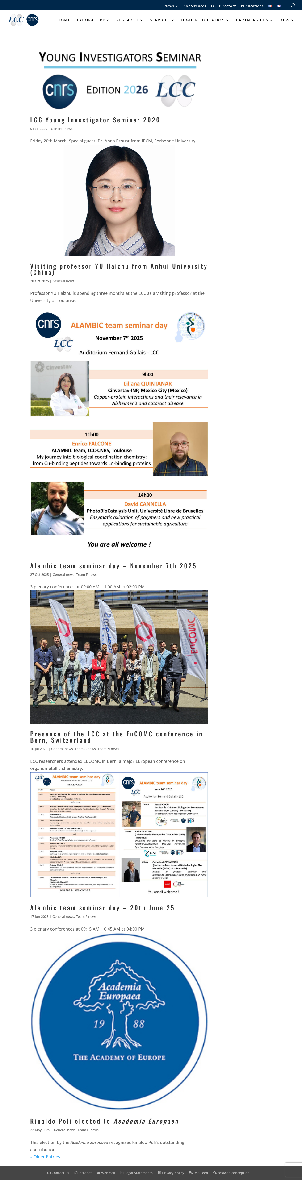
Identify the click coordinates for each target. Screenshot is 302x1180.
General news (62, 128)
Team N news (108, 749)
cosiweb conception (231, 1173)
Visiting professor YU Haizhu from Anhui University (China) (119, 269)
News (169, 6)
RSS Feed (198, 1173)
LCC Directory (223, 6)
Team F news (86, 574)
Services (160, 20)
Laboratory (91, 20)
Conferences (195, 6)
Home (64, 20)
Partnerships (252, 20)
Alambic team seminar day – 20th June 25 (102, 907)
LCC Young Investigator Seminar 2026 (95, 119)
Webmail (106, 1173)
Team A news (85, 749)
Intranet (83, 1173)
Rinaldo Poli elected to (104, 1121)
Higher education (203, 20)
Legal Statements (136, 1173)
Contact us (58, 1173)
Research (127, 20)
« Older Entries (45, 1156)
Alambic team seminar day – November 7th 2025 (113, 565)
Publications (252, 6)
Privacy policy (171, 1173)
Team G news (88, 1130)
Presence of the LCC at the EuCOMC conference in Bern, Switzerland (116, 736)
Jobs (285, 20)
